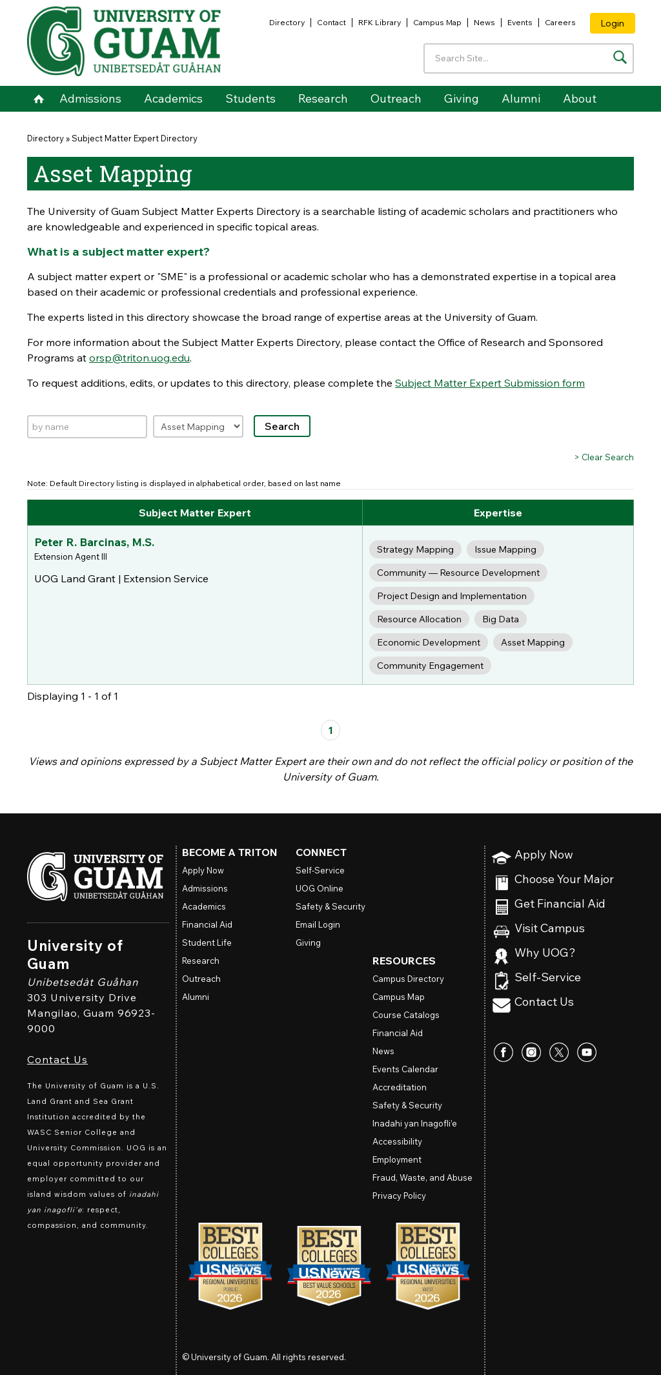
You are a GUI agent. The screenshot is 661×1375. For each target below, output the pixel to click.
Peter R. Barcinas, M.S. (94, 542)
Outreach (396, 98)
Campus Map (437, 22)
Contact (331, 22)
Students (250, 98)
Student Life (207, 942)
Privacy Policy (399, 1195)
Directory (287, 22)
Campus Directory (408, 978)
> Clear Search (604, 457)
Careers (560, 22)
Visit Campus (549, 928)
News (484, 22)
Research (323, 98)
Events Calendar (405, 1069)
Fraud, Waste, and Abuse (422, 1177)
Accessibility (397, 1141)
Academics (173, 98)
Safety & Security (330, 906)
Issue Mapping (505, 549)
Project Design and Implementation (452, 596)
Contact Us (57, 1059)
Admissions (90, 98)
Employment (397, 1159)
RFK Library (379, 22)
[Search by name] (87, 426)
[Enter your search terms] (528, 58)
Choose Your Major (564, 879)
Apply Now (543, 855)
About (579, 98)
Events (520, 22)
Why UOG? (545, 953)
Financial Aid (207, 924)
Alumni (521, 98)
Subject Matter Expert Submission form (490, 382)
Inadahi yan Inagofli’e (414, 1123)
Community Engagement (430, 665)
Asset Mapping (533, 642)
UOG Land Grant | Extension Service (121, 578)
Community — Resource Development (458, 572)
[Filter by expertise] (198, 426)
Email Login (318, 924)
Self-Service (547, 977)
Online (319, 888)
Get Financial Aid (559, 904)
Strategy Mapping (415, 549)
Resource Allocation (419, 619)
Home (38, 99)
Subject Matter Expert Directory (135, 138)
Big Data (500, 619)
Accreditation (399, 1087)
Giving (461, 98)
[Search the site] (620, 57)
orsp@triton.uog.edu (139, 357)
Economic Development (428, 642)
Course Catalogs (406, 1015)
